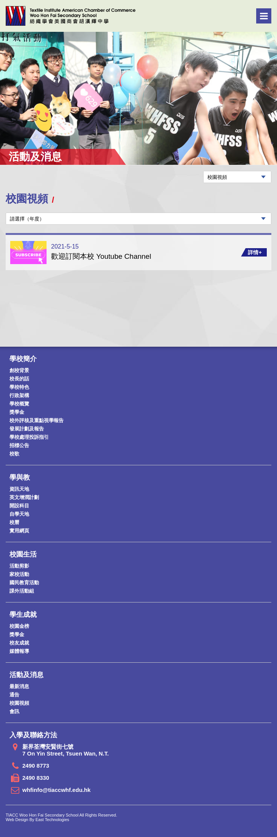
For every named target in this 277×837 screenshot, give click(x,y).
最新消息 (19, 686)
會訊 (14, 711)
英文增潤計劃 (24, 497)
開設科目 (19, 505)
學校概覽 (19, 404)
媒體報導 (19, 651)
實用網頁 (19, 530)
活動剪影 (19, 566)
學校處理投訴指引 (29, 437)
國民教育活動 (24, 582)
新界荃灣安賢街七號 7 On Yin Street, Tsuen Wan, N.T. (65, 750)
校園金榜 (19, 626)
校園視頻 (19, 703)
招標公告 (19, 445)
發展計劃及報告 (26, 429)
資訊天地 (19, 489)
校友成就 (19, 643)
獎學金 (16, 412)
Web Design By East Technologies (37, 819)
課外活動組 (21, 591)
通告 (14, 695)
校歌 (14, 454)
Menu (264, 15)
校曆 (14, 522)
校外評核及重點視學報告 (36, 420)
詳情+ (254, 252)
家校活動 (19, 574)
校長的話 (19, 379)
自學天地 (19, 514)
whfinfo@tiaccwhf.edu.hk (56, 790)
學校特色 (19, 387)
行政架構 (19, 395)
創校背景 (19, 370)
